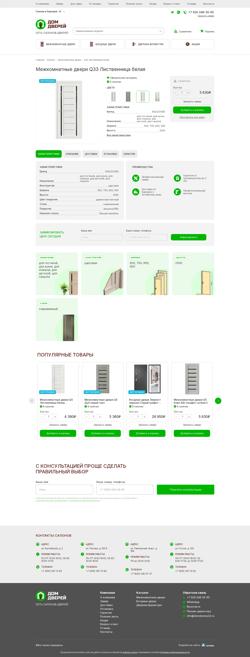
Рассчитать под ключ (192, 117)
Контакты (208, 3)
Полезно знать (134, 3)
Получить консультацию (186, 489)
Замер (59, 3)
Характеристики (48, 154)
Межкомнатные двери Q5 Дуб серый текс (101, 401)
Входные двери (146, 601)
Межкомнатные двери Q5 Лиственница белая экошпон (56, 401)
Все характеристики (119, 135)
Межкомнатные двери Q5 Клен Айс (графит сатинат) (191, 401)
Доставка (76, 3)
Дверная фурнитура (149, 605)
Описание (72, 154)
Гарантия (113, 3)
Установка (95, 3)
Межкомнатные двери (150, 597)
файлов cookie (130, 652)
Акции (153, 3)
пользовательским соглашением (51, 500)
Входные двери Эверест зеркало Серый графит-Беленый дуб (145, 401)
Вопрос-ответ (171, 3)
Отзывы (191, 3)
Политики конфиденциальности (175, 652)
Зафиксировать (189, 237)
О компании (42, 3)
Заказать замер (206, 16)
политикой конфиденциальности (84, 500)
